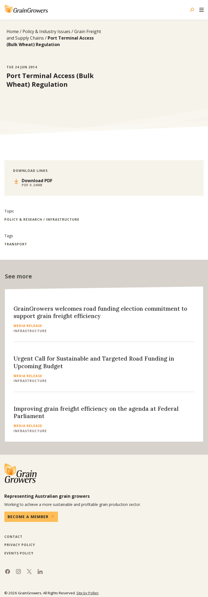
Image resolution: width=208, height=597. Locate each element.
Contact (13, 537)
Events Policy (19, 553)
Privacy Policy (19, 545)
